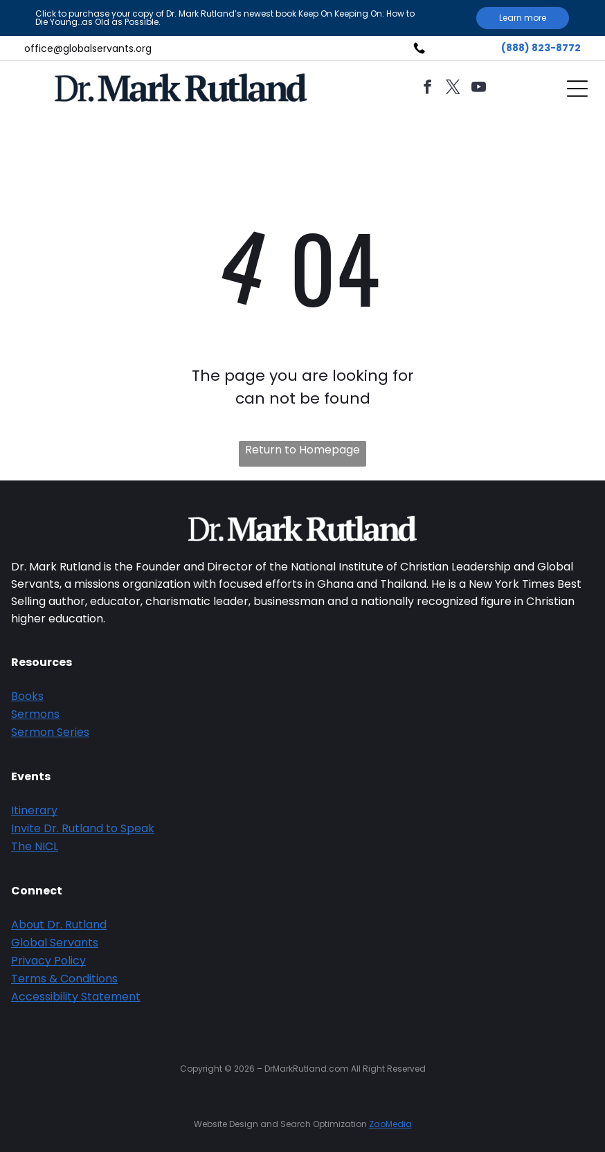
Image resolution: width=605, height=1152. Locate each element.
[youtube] (478, 89)
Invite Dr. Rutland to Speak (82, 828)
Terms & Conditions (64, 979)
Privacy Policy (48, 961)
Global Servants (54, 943)
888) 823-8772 (543, 48)
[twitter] (453, 89)
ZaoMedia (390, 1124)
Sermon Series (50, 732)
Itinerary (34, 810)
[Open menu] (577, 88)
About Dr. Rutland (59, 925)
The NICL (34, 846)
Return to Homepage (302, 450)
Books (27, 696)
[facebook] (427, 89)
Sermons (35, 714)
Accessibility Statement (76, 997)
